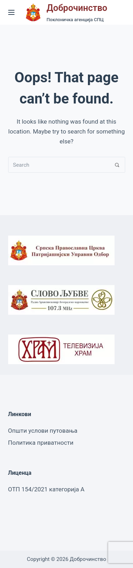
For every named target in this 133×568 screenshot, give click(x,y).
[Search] (117, 165)
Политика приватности (41, 442)
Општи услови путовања (43, 430)
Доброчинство (76, 8)
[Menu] (11, 12)
